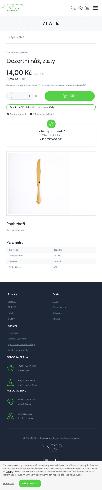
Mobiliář (12, 307)
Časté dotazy (59, 307)
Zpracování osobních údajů (21, 344)
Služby (11, 318)
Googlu (9, 471)
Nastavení (8, 483)
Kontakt (56, 318)
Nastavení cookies (70, 438)
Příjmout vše (30, 483)
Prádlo (11, 313)
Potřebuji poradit (16, 114)
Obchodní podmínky (18, 350)
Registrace (13, 332)
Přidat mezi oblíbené (42, 114)
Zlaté (21, 37)
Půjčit (70, 96)
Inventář (12, 301)
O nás (55, 301)
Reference (58, 313)
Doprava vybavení (17, 338)
